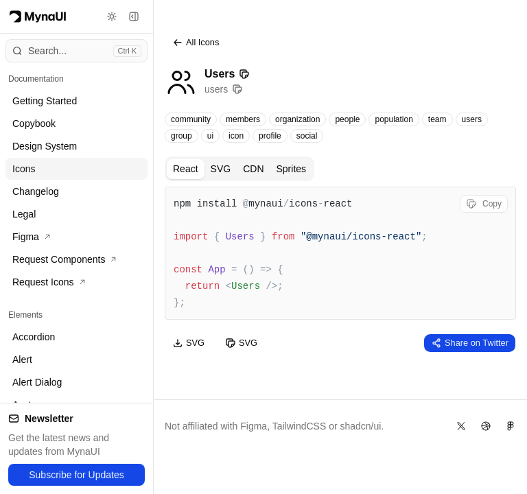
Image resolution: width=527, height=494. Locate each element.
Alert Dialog (37, 382)
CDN (253, 168)
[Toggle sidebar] (134, 16)
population (393, 119)
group (181, 136)
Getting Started (44, 100)
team (437, 119)
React (185, 168)
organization (297, 119)
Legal (24, 214)
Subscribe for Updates (76, 474)
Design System (44, 146)
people (347, 119)
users (472, 119)
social (307, 136)
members (243, 119)
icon (236, 136)
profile (270, 136)
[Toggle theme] (112, 16)
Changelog (35, 191)
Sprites (292, 168)
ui (210, 136)
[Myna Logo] (37, 16)
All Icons (195, 42)
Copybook (34, 123)
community (191, 119)
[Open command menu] (76, 50)
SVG (221, 168)
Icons (23, 168)
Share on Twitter (469, 343)
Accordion (33, 336)
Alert (22, 359)
